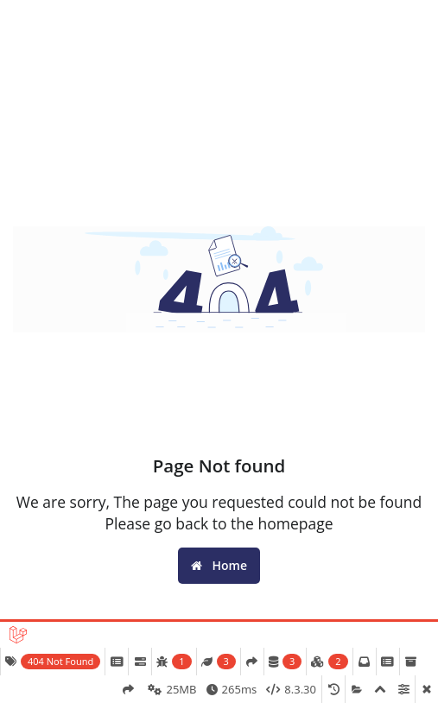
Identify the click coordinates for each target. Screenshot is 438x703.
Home (219, 565)
